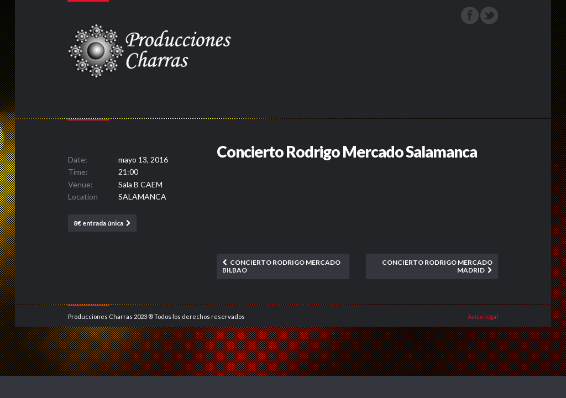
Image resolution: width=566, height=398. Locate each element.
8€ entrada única (98, 223)
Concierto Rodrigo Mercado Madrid (437, 266)
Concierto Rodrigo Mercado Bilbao (281, 266)
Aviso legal (483, 316)
